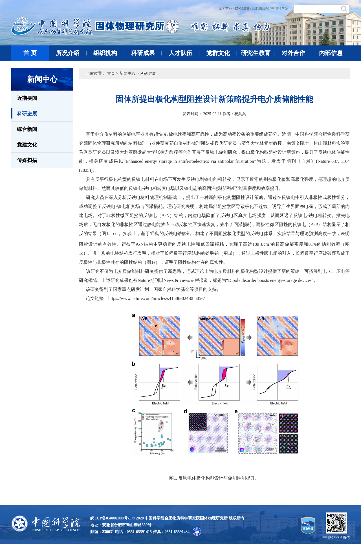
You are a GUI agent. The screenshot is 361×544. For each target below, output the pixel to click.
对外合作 (296, 53)
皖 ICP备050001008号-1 (110, 518)
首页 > (112, 73)
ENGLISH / (243, 8)
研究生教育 (257, 53)
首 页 (30, 53)
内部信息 (331, 53)
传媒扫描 (27, 160)
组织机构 (108, 53)
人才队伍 (184, 53)
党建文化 (27, 145)
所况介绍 (71, 53)
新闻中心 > (129, 73)
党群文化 (221, 53)
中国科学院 (279, 8)
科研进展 (24, 113)
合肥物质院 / (261, 8)
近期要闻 (27, 98)
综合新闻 (27, 129)
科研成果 (146, 53)
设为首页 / (226, 8)
